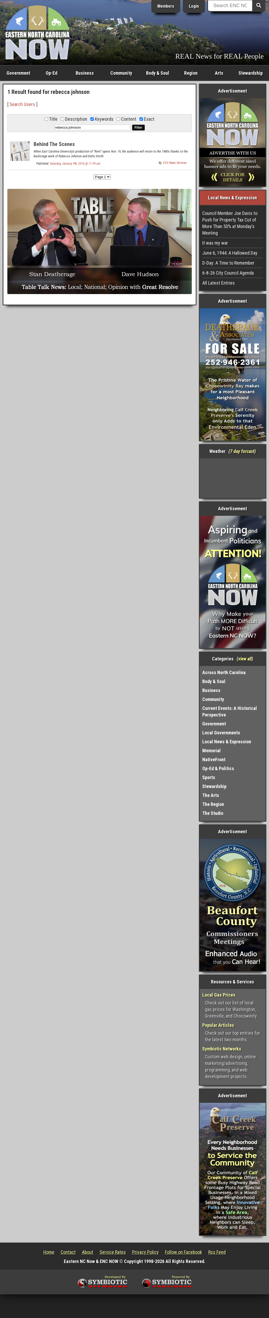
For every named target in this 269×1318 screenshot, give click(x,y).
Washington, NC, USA (233, 478)
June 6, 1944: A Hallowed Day (229, 253)
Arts (219, 73)
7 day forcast (242, 451)
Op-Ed (51, 73)
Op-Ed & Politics (218, 768)
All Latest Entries (218, 283)
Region (191, 73)
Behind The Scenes (54, 144)
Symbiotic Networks (221, 1049)
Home (48, 1252)
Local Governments (221, 732)
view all (245, 658)
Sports (208, 777)
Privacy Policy (145, 1252)
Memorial (211, 750)
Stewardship (251, 73)
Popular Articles (218, 1025)
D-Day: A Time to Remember (228, 263)
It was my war (215, 243)
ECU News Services (175, 163)
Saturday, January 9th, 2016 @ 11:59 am (75, 163)
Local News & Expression (226, 741)
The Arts (210, 795)
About (87, 1252)
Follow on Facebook (183, 1252)
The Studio (212, 813)
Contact (68, 1252)
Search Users (22, 104)
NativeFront (213, 759)
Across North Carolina (224, 672)
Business (85, 73)
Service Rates (113, 1252)
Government (18, 73)
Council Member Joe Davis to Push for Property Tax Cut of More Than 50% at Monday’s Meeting (229, 223)
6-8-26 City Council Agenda (228, 273)
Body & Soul (157, 73)
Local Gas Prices (218, 995)
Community (121, 73)
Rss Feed (217, 1252)
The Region (213, 804)
